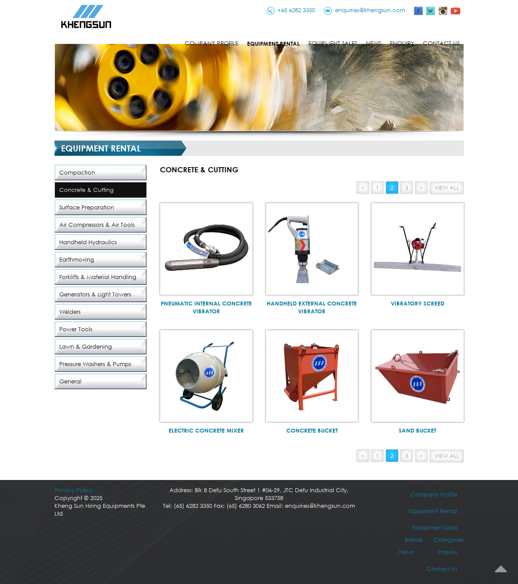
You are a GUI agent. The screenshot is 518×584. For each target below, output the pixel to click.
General (70, 381)
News (373, 43)
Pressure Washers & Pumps (95, 364)
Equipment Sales (332, 43)
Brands (414, 540)
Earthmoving (76, 259)
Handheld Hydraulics (88, 242)
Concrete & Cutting (86, 190)
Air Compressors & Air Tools (97, 224)
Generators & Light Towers (95, 294)
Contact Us (441, 43)
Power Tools (75, 329)
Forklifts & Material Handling (97, 277)
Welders (70, 311)
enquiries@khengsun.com (370, 10)
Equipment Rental (273, 43)
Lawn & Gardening (85, 346)
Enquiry (402, 43)
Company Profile (211, 43)
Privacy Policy (73, 490)
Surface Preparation (86, 207)
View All (446, 187)
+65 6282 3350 (296, 10)
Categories (448, 540)
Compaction (77, 172)
